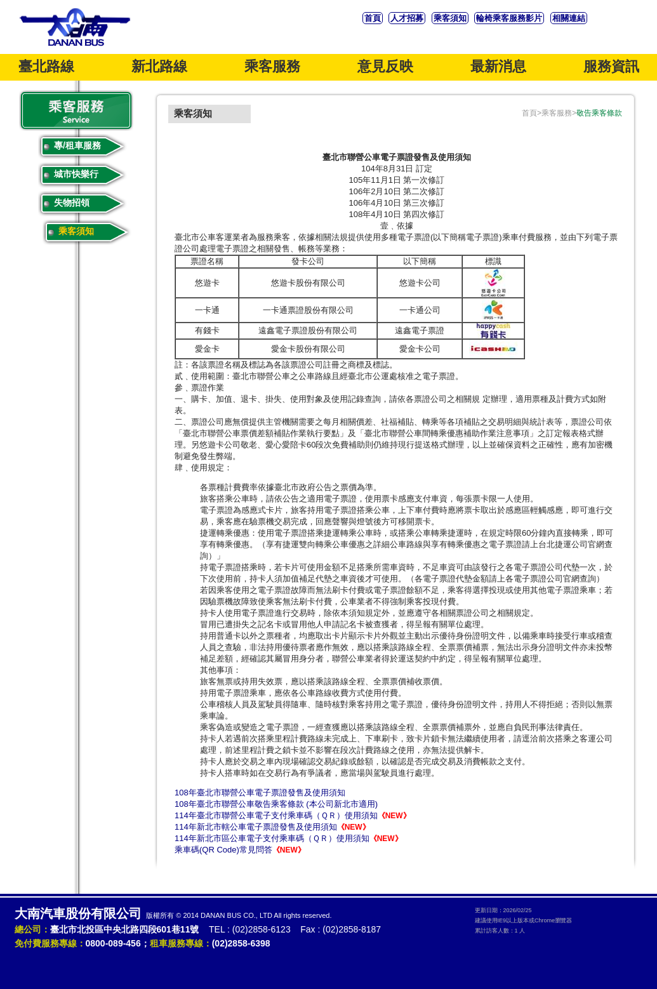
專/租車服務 (77, 145)
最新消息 (498, 66)
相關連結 (568, 18)
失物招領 (72, 202)
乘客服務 (272, 66)
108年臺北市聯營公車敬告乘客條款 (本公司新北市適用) (276, 804)
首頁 (372, 18)
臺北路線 (46, 66)
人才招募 (406, 18)
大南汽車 (74, 27)
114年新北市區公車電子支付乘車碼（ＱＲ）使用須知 (288, 838)
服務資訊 (611, 66)
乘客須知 (450, 18)
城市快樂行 (76, 174)
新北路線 (159, 66)
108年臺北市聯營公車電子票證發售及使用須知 (260, 792)
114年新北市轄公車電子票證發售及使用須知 (272, 827)
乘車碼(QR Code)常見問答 (240, 849)
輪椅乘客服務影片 (509, 18)
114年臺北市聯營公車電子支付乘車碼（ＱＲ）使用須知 (293, 815)
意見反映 (385, 66)
